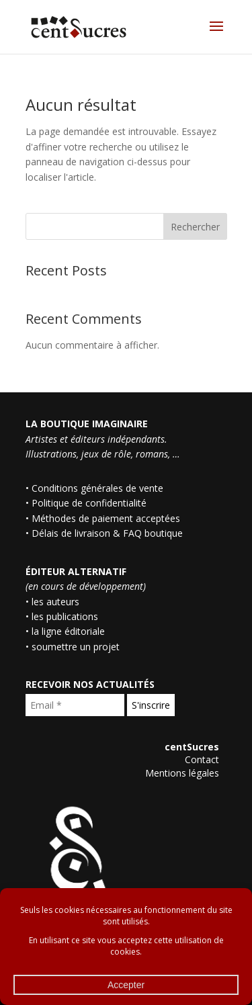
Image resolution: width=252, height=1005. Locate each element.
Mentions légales (182, 773)
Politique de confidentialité (89, 502)
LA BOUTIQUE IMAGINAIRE (87, 423)
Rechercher (195, 226)
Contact (202, 759)
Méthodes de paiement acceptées (106, 518)
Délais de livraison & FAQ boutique (107, 533)
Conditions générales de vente (97, 488)
